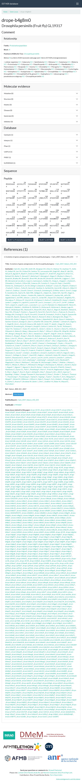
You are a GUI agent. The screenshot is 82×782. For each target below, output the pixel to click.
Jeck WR (20, 298)
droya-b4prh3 (40, 707)
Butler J (35, 381)
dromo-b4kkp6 (60, 518)
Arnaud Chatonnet (55, 770)
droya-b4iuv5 (10, 685)
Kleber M (57, 381)
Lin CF (58, 302)
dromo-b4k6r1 (10, 501)
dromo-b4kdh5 (56, 511)
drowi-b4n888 (50, 671)
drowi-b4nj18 (72, 676)
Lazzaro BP (33, 302)
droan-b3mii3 (28, 429)
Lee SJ (41, 302)
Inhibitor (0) (8, 122)
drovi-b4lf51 (55, 621)
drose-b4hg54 (39, 570)
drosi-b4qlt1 (30, 609)
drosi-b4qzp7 (20, 618)
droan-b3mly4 (39, 434)
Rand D (16, 317)
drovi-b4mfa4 (32, 649)
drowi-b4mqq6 (28, 654)
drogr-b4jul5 (36, 491)
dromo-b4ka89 (57, 506)
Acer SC (14, 338)
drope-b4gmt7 (55, 544)
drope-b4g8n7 (57, 534)
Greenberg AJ (47, 290)
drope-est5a (66, 558)
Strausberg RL (19, 326)
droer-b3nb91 (21, 448)
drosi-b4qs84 (48, 611)
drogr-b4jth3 (15, 491)
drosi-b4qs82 (27, 611)
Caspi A (29, 281)
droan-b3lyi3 (15, 415)
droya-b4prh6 (62, 707)
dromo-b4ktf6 (39, 527)
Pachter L (24, 312)
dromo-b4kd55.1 (44, 508)
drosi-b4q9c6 (10, 599)
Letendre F (60, 358)
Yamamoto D (38, 334)
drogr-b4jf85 (41, 484)
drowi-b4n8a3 (51, 669)
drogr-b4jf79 (48, 482)
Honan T (25, 355)
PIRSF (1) (7, 157)
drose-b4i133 (48, 590)
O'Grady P (16, 312)
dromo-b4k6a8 (46, 499)
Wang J (25, 331)
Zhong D (66, 379)
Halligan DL (38, 293)
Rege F (67, 369)
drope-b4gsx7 (44, 551)
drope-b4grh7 (56, 549)
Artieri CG (69, 274)
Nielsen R (72, 310)
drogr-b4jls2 (68, 487)
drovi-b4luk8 (9, 635)
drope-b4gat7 (33, 537)
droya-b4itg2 (37, 683)
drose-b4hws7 (22, 580)
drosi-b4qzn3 (63, 614)
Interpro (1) (8, 140)
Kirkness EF (20, 300)
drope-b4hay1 (44, 558)
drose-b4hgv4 (28, 573)
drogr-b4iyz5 (53, 470)
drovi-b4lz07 (30, 637)
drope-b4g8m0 (34, 534)
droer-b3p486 (61, 465)
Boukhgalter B (10, 343)
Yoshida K (68, 334)
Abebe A (65, 336)
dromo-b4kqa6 (17, 525)
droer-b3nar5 (10, 448)
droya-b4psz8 (16, 709)
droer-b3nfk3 (38, 451)
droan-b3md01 (52, 424)
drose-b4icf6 (31, 592)
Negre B (57, 310)
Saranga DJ (23, 322)
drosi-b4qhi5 (37, 606)
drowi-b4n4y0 (61, 664)
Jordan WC (43, 298)
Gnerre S (9, 290)
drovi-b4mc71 (21, 649)
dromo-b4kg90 (40, 515)
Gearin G (56, 350)
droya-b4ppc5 (33, 705)
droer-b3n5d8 (10, 441)
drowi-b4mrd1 (39, 654)
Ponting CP (19, 314)
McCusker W (35, 362)
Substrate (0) (8, 116)
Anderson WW (33, 274)
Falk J (60, 348)
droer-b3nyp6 (30, 458)
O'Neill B (61, 367)
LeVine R (68, 358)
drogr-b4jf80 (58, 482)
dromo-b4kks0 (61, 520)
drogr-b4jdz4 (20, 479)
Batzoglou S (45, 276)
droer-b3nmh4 (22, 453)
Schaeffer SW (38, 322)
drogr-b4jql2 (52, 489)
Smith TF (48, 324)
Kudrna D (48, 300)
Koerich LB (29, 300)
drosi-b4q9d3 (31, 599)
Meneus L (70, 362)
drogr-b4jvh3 (57, 491)
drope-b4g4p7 (11, 534)
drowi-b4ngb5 (50, 676)
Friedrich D (40, 350)
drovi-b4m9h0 (33, 647)
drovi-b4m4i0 (55, 640)
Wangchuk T (70, 377)
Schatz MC (48, 322)
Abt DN (70, 271)
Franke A (32, 350)
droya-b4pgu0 (50, 700)
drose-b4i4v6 (64, 587)
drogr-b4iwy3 (21, 470)
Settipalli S (35, 372)
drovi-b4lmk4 (70, 626)
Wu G (31, 334)
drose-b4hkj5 (21, 575)
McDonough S (46, 362)
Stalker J (17, 374)
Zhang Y (24, 336)
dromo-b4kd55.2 (57, 508)
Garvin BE (58, 288)
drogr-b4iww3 (10, 470)
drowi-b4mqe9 (28, 652)
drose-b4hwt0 (33, 580)
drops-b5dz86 (44, 563)
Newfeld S (64, 310)
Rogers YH (24, 319)
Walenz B (18, 331)
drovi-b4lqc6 (61, 628)
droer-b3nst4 (49, 455)
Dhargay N (72, 345)
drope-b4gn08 (22, 549)
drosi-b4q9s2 (16, 602)
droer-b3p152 (50, 465)
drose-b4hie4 (61, 573)
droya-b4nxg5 (32, 685)
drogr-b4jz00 (67, 491)
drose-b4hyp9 (54, 582)
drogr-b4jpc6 (20, 489)
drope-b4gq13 (44, 549)
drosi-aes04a (66, 594)
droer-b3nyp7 (41, 458)
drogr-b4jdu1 (53, 714)
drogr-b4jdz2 (10, 479)
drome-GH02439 (11, 499)
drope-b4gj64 (38, 542)
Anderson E (43, 338)
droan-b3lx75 (56, 410)
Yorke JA (60, 334)
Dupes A (47, 348)
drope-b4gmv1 (10, 549)
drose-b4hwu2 (67, 580)
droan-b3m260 (52, 422)
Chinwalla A (9, 283)
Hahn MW (29, 293)
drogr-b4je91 (27, 482)
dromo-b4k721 (33, 506)
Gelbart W (11, 271)
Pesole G (71, 312)
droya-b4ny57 (10, 688)
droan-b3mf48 (52, 427)
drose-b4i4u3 (59, 585)
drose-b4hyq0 (65, 582)
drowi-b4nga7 (39, 676)
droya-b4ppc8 (66, 705)
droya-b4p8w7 (50, 695)
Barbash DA (9, 276)
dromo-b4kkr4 (50, 520)
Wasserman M (33, 331)
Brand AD (25, 278)
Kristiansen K (39, 300)
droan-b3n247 (27, 439)
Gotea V (30, 290)
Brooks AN (41, 278)
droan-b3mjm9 (65, 431)
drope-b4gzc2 (33, 554)
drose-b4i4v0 (21, 587)
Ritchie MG (9, 319)
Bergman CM (40, 269)
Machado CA (52, 305)
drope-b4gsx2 (33, 551)
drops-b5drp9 (68, 561)
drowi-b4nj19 (11, 678)
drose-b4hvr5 (38, 578)
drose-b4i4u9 (10, 587)
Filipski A (65, 286)
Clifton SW (26, 283)
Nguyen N (26, 367)
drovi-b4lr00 (71, 628)
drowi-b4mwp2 (63, 657)
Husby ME (57, 355)
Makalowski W (63, 305)
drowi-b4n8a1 (29, 669)
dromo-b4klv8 (39, 522)
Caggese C (66, 278)
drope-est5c (14, 561)
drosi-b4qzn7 (16, 616)
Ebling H (34, 286)
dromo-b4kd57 (10, 511)
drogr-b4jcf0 (15, 477)
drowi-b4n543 (39, 671)
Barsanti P (26, 276)
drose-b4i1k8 (27, 585)
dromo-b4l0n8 (16, 532)
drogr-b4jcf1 (26, 477)
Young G (47, 379)
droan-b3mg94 (63, 427)
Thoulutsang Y (12, 377)
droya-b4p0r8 (32, 690)
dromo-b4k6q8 (57, 499)
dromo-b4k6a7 (34, 499)
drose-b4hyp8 (43, 582)
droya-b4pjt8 (71, 700)
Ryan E (28, 372)
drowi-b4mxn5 (17, 661)
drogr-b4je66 (31, 479)
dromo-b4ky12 (40, 530)
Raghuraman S (59, 369)
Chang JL (55, 281)
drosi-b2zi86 (21, 717)
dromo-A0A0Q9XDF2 (13, 513)
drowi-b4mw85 (51, 657)
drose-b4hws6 (11, 580)
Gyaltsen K (52, 353)
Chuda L (61, 343)
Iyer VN (19, 271)
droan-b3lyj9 (46, 415)
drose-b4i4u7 (70, 585)
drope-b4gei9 (65, 539)
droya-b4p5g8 (50, 693)
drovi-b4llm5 (50, 626)
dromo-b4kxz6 (29, 530)
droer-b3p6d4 (65, 463)
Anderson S (52, 338)
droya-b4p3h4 (27, 693)
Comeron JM (35, 283)
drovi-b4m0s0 (11, 640)
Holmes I (24, 295)
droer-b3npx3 (55, 453)
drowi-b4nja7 (21, 678)
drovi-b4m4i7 (62, 642)
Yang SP (54, 334)
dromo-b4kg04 (53, 513)
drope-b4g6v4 (22, 534)
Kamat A (65, 355)
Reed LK (35, 317)
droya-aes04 (26, 683)
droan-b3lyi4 (25, 415)
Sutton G (44, 326)
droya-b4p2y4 (32, 717)
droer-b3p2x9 (32, 463)
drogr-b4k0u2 (53, 494)
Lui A (57, 360)
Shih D (60, 372)
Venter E (42, 329)
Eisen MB (24, 269)
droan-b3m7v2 (52, 419)
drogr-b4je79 (42, 479)
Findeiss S (72, 286)
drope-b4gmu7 (68, 546)
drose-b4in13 (36, 594)
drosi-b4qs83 (37, 611)
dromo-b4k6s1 (44, 503)
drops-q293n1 (62, 566)
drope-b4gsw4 (10, 551)
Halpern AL (47, 293)
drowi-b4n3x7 (39, 664)
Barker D (18, 276)
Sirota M (23, 324)
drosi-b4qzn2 (52, 614)
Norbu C (40, 367)
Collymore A (9, 345)
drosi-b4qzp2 (37, 616)
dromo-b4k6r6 (56, 501)
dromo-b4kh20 (52, 515)
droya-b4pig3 (61, 700)
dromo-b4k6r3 (22, 501)
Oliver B (49, 269)
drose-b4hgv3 (17, 573)
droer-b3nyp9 (63, 458)
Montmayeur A (50, 365)
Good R (23, 290)
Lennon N (52, 358)
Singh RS (10, 324)
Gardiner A (40, 288)
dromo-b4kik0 (27, 518)
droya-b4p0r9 (43, 690)
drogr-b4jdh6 (58, 477)
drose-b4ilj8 (25, 594)
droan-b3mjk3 (50, 429)
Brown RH (50, 278)
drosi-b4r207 (52, 618)
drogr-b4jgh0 (27, 487)
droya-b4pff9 (28, 700)
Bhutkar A (60, 276)
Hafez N (59, 353)
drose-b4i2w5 (48, 585)
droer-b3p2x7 (21, 463)
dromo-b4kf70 (10, 717)
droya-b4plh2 (22, 702)
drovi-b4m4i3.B (18, 642)
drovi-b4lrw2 (20, 630)
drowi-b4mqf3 (63, 652)
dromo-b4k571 (22, 506)
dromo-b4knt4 (50, 522)
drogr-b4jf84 (31, 484)
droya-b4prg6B (17, 707)
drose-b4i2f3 (37, 585)
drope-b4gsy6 (55, 551)
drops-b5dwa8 (22, 563)
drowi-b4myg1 (40, 661)
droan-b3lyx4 (57, 415)
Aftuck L (21, 338)
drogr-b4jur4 (46, 491)
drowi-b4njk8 (53, 678)
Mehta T (55, 362)
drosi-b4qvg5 (31, 614)
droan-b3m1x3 (53, 417)
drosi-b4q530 (48, 602)
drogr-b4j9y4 (10, 475)
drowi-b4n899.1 (17, 669)
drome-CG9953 (52, 496)
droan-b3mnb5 (18, 436)
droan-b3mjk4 (61, 429)
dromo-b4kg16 (17, 515)
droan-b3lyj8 (36, 415)
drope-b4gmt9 (66, 544)
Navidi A (68, 365)
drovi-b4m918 (67, 647)
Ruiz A (56, 319)
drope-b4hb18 (55, 558)
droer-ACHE (48, 439)
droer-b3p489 (28, 467)
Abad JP (63, 271)
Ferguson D (9, 350)
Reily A (49, 317)
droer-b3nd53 (43, 448)
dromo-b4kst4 (62, 525)
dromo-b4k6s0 (33, 503)
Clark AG (17, 269)
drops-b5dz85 (33, 563)
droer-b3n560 (44, 446)
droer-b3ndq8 (64, 448)
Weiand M (16, 379)
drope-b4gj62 (27, 542)
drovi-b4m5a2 (60, 645)
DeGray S (55, 345)
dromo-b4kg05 (64, 513)
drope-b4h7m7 (66, 556)
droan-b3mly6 (61, 434)
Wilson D (49, 331)
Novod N (54, 367)
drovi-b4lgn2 (57, 623)
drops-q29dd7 (17, 566)
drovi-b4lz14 (51, 637)
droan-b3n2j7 (17, 439)
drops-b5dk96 (46, 561)
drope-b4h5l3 (10, 556)
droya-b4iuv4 (68, 683)
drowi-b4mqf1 (52, 652)
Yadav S (40, 379)
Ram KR (10, 317)
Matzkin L (17, 307)
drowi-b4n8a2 (40, 669)
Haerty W (21, 293)
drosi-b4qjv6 (67, 606)
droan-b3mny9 (29, 436)
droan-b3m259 (40, 422)
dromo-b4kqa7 (28, 525)
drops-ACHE (24, 561)
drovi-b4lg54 (66, 621)
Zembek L (58, 379)
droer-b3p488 (17, 467)
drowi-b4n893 (17, 673)
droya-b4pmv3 (44, 702)
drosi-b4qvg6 (42, 614)
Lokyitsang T (31, 360)
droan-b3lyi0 (63, 412)
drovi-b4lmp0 (10, 628)
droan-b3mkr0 (16, 434)
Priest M (50, 369)
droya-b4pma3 (33, 702)
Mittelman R (32, 365)
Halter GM (56, 293)
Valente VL (34, 329)
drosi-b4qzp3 (47, 616)
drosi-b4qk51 (20, 609)
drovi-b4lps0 (51, 628)
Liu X (15, 360)
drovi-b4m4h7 (33, 640)
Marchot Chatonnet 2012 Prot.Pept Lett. (57, 773)
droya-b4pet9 (17, 700)
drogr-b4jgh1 (37, 487)
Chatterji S (71, 281)
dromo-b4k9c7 (67, 503)
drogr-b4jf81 (69, 482)
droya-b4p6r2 (27, 695)
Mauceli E (64, 381)
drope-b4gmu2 (10, 546)
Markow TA (57, 269)
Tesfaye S (65, 374)
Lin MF (64, 302)
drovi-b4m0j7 (72, 637)
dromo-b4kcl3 (33, 508)
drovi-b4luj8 (49, 633)
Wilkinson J (25, 379)
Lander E (8, 302)
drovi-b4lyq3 (20, 637)
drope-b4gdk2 (21, 539)
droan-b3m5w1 (29, 419)
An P (36, 338)
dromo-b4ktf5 (28, 527)
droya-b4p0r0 (10, 690)
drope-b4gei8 (54, 539)
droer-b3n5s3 (44, 712)
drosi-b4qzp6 (10, 618)
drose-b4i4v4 (42, 587)
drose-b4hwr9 (71, 578)
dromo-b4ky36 (51, 530)
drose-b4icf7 (41, 592)
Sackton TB (35, 271)
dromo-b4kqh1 (51, 525)
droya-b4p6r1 (16, 695)
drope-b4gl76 (22, 544)
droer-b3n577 (55, 446)
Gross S (68, 290)
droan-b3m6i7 (40, 419)
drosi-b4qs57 (16, 611)
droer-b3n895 (53, 717)
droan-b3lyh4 (21, 412)
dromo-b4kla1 (27, 522)
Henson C (8, 355)
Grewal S (43, 353)
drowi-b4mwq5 (17, 659)
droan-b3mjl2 (11, 431)
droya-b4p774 (17, 697)
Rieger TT (67, 317)
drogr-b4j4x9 (48, 472)
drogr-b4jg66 (16, 487)
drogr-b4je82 (52, 479)
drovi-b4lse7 (30, 630)
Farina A (66, 348)
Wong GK (18, 334)
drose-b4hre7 (54, 575)
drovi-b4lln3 (60, 626)
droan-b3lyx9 (31, 417)
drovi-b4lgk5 (47, 623)
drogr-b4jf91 (62, 484)
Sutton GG (52, 326)
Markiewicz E (10, 369)
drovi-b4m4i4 (30, 642)
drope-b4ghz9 (16, 542)
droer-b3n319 (71, 443)
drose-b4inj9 (46, 594)
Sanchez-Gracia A (11, 322)
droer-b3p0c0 (49, 460)
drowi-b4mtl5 (61, 654)
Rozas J (39, 319)
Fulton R (24, 288)
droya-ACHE (16, 683)
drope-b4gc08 (67, 537)
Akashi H (24, 274)
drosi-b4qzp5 (68, 616)
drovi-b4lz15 (61, 637)
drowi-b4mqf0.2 (40, 652)
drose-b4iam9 (10, 592)
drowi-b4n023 (17, 671)
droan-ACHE (35, 410)
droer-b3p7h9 (39, 465)
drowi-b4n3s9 (28, 664)
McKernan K (55, 307)
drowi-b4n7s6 (50, 666)
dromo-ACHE (23, 499)
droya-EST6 (71, 709)
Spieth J (54, 324)
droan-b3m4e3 (17, 419)
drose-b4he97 (17, 570)
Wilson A (33, 379)
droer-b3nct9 (32, 448)
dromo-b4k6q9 (69, 499)
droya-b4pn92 (10, 705)
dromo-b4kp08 (61, 522)
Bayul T (26, 341)
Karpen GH (52, 298)
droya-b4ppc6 (44, 705)
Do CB (27, 286)
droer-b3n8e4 (28, 443)
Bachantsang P (10, 341)
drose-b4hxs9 (10, 582)
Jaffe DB (67, 295)
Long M (20, 305)
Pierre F (43, 369)
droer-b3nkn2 (71, 451)
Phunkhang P (34, 369)
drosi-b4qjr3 (56, 606)
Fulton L (17, 288)
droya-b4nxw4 (66, 685)
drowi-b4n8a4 (62, 669)
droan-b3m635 (17, 424)
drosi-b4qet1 (31, 604)
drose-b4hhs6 (50, 573)
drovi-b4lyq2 (10, 637)
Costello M (26, 345)
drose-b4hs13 (65, 575)
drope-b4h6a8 (32, 556)
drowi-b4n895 (28, 673)
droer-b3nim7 (60, 451)
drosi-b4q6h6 (49, 597)
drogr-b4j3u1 (16, 472)
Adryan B (8, 274)
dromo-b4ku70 (21, 714)
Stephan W (9, 326)
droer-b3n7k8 (17, 443)
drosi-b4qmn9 (51, 609)
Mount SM (37, 310)
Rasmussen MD (25, 317)
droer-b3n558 (33, 446)
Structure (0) (8, 99)
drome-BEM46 (28, 496)
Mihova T (23, 365)
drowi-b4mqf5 (17, 654)
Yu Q (52, 379)
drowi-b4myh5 (51, 661)
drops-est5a (54, 563)
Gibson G (66, 288)
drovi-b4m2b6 (22, 640)
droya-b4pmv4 (56, 702)
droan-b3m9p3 (17, 422)
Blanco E (68, 276)
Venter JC (49, 329)
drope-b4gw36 (21, 554)
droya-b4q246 (61, 709)
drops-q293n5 (17, 568)
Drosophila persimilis (31, 54)
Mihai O (8, 365)
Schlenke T (56, 322)
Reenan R (42, 317)
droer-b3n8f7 (38, 443)
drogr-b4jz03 (10, 494)
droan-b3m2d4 (65, 417)
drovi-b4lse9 (40, 630)
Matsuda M (9, 307)
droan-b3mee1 (29, 427)
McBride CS (36, 307)
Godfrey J (16, 290)
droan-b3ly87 (10, 412)
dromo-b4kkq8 (16, 520)
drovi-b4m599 (56, 647)
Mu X (44, 310)
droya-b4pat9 (28, 697)
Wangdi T (8, 379)
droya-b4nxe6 (21, 685)
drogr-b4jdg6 (36, 477)
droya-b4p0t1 (16, 693)
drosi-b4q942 (21, 604)
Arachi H (60, 338)
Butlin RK (58, 278)
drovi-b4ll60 (40, 626)
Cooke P (18, 345)
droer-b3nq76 (66, 453)
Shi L (55, 372)
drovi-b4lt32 (9, 633)
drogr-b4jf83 (20, 484)
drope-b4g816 (22, 537)
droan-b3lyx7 (21, 417)
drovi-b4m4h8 (44, 640)
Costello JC (45, 283)
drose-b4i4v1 (31, 587)
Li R (54, 302)
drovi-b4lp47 (30, 628)
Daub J (60, 283)
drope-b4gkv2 (71, 542)
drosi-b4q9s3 (27, 602)
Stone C (50, 374)
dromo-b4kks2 (16, 522)
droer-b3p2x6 (10, 463)
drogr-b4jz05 (31, 494)
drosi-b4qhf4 (26, 606)
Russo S (62, 319)
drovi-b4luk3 (69, 633)
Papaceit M (33, 312)
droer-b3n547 (11, 446)
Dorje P (33, 348)
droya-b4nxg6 (43, 685)
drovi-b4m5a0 (38, 645)
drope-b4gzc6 (44, 554)
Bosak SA (8, 278)
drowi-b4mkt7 (64, 649)
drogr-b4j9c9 (70, 472)
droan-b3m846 (40, 424)
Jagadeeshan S (10, 298)
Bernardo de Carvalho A (16, 281)
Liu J (20, 360)
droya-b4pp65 (21, 705)
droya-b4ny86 (33, 688)
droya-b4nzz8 (44, 688)
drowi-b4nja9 (42, 678)
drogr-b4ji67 (58, 487)
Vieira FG (64, 329)
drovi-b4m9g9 (22, 647)
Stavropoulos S (41, 374)
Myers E (50, 310)
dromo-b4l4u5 (28, 532)
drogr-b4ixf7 (32, 470)
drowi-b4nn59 (39, 681)
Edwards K (41, 286)
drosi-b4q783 (10, 604)
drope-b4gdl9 (32, 539)
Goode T (19, 353)
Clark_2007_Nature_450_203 (65, 264)
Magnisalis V (9, 362)
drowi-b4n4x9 (50, 664)
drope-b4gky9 (11, 544)
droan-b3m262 (63, 422)
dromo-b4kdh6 (68, 511)
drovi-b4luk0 (59, 633)
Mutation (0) (8, 93)
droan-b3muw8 (63, 436)
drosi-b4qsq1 (10, 614)
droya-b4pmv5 (67, 702)
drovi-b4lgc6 (16, 623)
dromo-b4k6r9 (22, 503)
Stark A (68, 324)
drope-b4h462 (10, 558)
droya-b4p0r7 (21, 690)
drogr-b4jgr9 (48, 487)
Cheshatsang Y (51, 343)
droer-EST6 (38, 467)
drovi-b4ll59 (30, 626)
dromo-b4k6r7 (67, 501)
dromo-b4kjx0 (38, 518)
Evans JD (57, 286)
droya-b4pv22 (38, 709)
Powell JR (41, 314)
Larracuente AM (46, 271)
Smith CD (40, 324)
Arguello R (61, 274)
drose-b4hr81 (43, 575)
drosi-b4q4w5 (27, 597)
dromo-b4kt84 (16, 527)
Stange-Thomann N (28, 374)
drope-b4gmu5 (45, 546)
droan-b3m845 (29, 424)
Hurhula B (48, 355)
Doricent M (25, 348)
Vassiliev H (57, 377)
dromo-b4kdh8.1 (28, 513)
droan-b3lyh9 (53, 412)
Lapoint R (25, 302)
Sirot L (16, 324)
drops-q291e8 (50, 566)
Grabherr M (48, 381)
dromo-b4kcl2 (22, 508)
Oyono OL (19, 369)
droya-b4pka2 (11, 702)
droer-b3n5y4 (43, 441)
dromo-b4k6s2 (56, 503)
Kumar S (65, 300)
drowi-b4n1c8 (17, 664)
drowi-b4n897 (39, 673)
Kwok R (72, 300)
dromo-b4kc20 (10, 508)
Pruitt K (58, 314)
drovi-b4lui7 (29, 633)
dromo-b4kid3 (16, 518)
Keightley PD (70, 298)
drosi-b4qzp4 (58, 616)
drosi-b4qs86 (69, 611)
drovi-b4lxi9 (50, 635)
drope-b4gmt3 (44, 544)
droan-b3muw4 (51, 436)
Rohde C (32, 319)
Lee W (45, 358)
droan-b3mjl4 (21, 431)
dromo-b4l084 (50, 532)
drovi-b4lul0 (30, 635)
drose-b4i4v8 (16, 590)
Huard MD (33, 355)
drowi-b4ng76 (27, 676)
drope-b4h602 (33, 558)
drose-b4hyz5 (16, 585)
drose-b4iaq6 (21, 592)
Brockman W (26, 381)
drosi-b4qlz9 (40, 609)
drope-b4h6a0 (21, 556)
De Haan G (47, 345)
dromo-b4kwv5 (17, 530)
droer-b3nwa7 (60, 455)
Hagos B (66, 353)
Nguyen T (18, 367)
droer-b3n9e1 (60, 443)
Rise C (9, 372)
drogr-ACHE (58, 467)
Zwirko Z (10, 381)
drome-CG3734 (40, 496)
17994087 (18, 405)
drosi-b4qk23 (10, 609)
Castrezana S (37, 281)
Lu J (39, 305)
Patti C (26, 369)
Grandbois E (35, 353)
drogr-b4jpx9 (42, 489)
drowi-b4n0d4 (63, 661)
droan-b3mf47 (40, 427)
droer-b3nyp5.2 (18, 458)
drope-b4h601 (22, 558)
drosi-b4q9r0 (52, 599)
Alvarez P (18, 381)
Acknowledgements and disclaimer (68, 779)
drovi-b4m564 (44, 647)
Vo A (63, 377)
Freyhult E (9, 288)
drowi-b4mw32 (39, 657)
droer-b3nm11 (10, 453)
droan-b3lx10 (46, 410)
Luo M (44, 305)
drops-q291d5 (39, 566)
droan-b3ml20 (27, 434)
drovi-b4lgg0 (37, 623)
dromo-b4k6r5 (44, 501)
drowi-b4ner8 (16, 676)
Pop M (27, 314)
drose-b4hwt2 (45, 580)
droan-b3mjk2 (39, 429)
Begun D (53, 276)
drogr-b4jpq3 (31, 489)
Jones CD (34, 298)
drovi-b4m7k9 (11, 647)
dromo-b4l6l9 (39, 532)
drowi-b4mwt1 (63, 659)
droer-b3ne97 (28, 451)
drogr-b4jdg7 (47, 477)
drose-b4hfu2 (28, 570)
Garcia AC (31, 288)
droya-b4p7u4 (38, 695)
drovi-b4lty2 (43, 714)
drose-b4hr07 (32, 575)
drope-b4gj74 (49, 542)
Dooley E (17, 348)
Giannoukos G (10, 353)
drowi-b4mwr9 (52, 659)
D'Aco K (34, 345)
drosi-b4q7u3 (70, 597)
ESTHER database (10, 3)
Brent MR (33, 278)
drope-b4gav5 (44, 537)
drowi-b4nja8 (32, 678)
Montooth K (28, 310)
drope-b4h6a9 (44, 556)
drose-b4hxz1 (32, 582)
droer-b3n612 (67, 446)
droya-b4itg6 (47, 683)
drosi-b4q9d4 (42, 599)
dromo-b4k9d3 (10, 506)
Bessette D (40, 341)
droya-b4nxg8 (55, 685)
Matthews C (26, 362)
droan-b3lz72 (42, 417)
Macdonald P (64, 360)
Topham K (33, 377)
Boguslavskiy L (62, 341)
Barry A (19, 341)
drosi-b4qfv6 (42, 604)
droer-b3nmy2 (33, 453)
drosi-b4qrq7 (62, 609)
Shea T (42, 372)
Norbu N (47, 367)
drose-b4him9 (72, 573)
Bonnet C (72, 341)
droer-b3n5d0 (70, 439)
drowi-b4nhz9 (61, 676)
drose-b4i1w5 (55, 712)
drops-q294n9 (62, 568)
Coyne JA (53, 283)
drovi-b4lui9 (39, 633)
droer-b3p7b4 (28, 465)
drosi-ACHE (56, 594)
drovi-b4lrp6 (9, 630)
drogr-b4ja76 (64, 475)
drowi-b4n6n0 (17, 666)
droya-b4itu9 (58, 683)
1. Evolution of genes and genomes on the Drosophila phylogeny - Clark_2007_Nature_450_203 (38, 257)
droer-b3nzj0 (38, 460)
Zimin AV (31, 336)
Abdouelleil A (47, 336)
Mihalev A (15, 365)
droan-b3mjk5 (72, 429)
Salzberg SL (70, 319)
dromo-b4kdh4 (45, 511)
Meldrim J (63, 362)
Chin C (41, 381)
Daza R (40, 345)
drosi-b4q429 (37, 602)
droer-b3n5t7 (32, 441)
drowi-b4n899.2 (62, 673)
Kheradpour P (10, 300)
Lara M (39, 358)
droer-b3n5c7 (59, 439)
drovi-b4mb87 (10, 649)
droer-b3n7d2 (54, 441)
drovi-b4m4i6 (51, 642)
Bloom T (48, 341)
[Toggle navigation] (77, 4)
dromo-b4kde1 (22, 511)
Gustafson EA (12, 293)
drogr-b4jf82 (10, 484)
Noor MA (8, 312)
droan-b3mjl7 (32, 431)
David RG (66, 283)
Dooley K (9, 348)
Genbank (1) (8, 135)
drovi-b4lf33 (45, 621)
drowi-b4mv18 (28, 657)
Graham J (26, 353)
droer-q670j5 (48, 467)
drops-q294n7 (50, 568)
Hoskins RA (32, 295)
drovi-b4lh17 (68, 623)
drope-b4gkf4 (60, 542)
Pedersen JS (63, 312)
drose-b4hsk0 (16, 578)
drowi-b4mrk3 (50, 654)
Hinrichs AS (16, 295)
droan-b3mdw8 (17, 427)
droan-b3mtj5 (40, 436)
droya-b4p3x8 (39, 693)
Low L (26, 305)
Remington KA (58, 317)
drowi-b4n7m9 (22, 712)
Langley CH (16, 302)
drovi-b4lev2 (35, 621)
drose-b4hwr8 (60, 578)
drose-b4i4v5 (53, 587)
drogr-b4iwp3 (69, 467)
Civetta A (18, 283)
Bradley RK (17, 278)
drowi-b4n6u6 (39, 666)
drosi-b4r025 (41, 618)
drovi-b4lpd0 (41, 628)
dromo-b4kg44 (28, 515)
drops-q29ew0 (28, 566)
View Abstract (18, 394)
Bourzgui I (20, 343)
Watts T (42, 331)
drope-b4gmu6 (56, 546)
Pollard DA (26, 271)
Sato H (30, 322)
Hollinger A (17, 355)
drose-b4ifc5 (62, 592)
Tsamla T (49, 377)
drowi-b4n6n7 (28, 666)
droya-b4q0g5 (49, 709)
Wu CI (25, 334)
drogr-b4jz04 (20, 494)
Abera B (72, 336)
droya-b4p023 (61, 695)
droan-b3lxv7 (67, 410)
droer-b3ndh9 (54, 448)
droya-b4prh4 (51, 707)
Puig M (64, 314)
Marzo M (72, 305)
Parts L (55, 312)
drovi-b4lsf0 (50, 630)
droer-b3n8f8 (49, 443)
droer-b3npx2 (44, 453)
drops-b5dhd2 (35, 561)
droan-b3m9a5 (63, 419)
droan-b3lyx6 (10, 417)
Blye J (54, 341)
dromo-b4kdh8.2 (41, 513)
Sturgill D (37, 326)
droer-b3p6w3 (17, 465)
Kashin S (8, 358)
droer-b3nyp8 (52, 458)
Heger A (71, 293)
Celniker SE (47, 281)
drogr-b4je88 (63, 479)
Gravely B (37, 290)
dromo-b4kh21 (63, 515)
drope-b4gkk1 (33, 712)
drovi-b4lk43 (20, 626)
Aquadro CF (44, 274)
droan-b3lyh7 (42, 412)
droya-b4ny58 (21, 688)
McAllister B (26, 307)
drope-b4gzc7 (55, 554)
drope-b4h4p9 (66, 554)
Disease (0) (8, 110)
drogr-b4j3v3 (27, 472)
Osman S (68, 367)
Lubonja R (50, 360)
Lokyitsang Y (41, 360)
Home (5, 12)
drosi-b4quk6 (20, 614)
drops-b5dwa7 (10, 563)
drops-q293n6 (28, 568)
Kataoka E (60, 298)
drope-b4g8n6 (45, 534)
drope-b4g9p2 (68, 534)
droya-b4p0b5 (55, 688)
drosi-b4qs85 (59, 611)
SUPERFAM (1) (9, 163)
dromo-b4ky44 (63, 530)
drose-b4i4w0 (27, 590)
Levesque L (48, 302)
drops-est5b (64, 563)
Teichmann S (67, 326)
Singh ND (56, 271)
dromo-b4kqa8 (39, 525)
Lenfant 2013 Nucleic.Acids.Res (29, 773)
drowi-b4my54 (28, 661)
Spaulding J (9, 374)
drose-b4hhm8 (39, 573)
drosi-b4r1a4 (31, 618)
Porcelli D (33, 314)
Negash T (10, 367)
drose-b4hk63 (11, 575)
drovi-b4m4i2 (66, 640)
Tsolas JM (26, 329)
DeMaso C (64, 345)
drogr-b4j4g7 (37, 472)
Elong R (54, 348)
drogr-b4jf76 (37, 482)
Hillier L (8, 295)
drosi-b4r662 (63, 618)
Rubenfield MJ (48, 319)
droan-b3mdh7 (64, 424)
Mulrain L (60, 365)
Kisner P (27, 358)
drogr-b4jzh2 (42, 494)
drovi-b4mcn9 (33, 714)
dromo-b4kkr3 (39, 520)
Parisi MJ (41, 312)
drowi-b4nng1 (61, 681)
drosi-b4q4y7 (38, 597)
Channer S (41, 343)
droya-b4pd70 (61, 697)
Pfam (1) (7, 146)
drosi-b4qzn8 (26, 616)
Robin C (17, 319)
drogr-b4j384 (32, 475)
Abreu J (7, 338)
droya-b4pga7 (39, 700)
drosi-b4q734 (59, 602)
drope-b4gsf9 (67, 549)
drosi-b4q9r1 (63, 599)
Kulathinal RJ (57, 300)
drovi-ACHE (25, 621)
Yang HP (47, 334)
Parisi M (49, 312)
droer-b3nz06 (17, 460)
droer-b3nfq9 (49, 451)
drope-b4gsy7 (67, 551)
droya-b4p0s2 (65, 690)
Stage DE (61, 324)
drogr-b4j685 (53, 475)
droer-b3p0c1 (60, 460)
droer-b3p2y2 (54, 463)
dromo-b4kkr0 (28, 520)
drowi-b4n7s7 (61, 666)
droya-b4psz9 (27, 709)
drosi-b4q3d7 (16, 597)
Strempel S (29, 326)
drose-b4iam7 (70, 590)
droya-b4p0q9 (66, 688)
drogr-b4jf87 (52, 484)
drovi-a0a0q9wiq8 (66, 714)
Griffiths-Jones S (59, 290)
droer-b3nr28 (28, 455)
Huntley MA (58, 295)
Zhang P (17, 336)
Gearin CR (64, 350)
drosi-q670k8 (15, 621)
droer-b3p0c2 (71, 460)
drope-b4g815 (10, 537)
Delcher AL (9, 286)
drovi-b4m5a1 (49, 645)
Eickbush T (50, 286)
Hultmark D (49, 295)
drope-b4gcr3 (10, 539)
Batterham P (35, 276)
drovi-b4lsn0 (60, 630)
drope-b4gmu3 (22, 546)
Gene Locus (14, 12)
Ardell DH (52, 274)
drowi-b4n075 (28, 671)
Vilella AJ (72, 329)
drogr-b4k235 (17, 496)
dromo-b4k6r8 (10, 503)
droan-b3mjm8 (53, 431)
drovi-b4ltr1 (19, 633)
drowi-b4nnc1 (50, 681)
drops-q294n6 (39, 568)
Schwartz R (65, 322)
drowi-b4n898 (50, 673)
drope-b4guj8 (10, 554)
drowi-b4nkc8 (64, 678)
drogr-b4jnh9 (10, 489)
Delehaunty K (19, 286)
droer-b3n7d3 (65, 441)
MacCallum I (9, 384)
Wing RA (65, 331)
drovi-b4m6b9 (71, 645)
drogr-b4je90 (16, 482)
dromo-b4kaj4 (68, 506)
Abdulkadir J (57, 336)
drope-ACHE (60, 532)
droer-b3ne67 (17, 451)
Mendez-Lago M (67, 307)
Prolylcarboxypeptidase (18, 46)
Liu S (24, 360)
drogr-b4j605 (42, 475)
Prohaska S (50, 314)
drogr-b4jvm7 (10, 714)
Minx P (7, 310)
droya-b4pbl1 (39, 697)
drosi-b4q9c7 (20, 599)
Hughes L (41, 355)
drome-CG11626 (65, 496)
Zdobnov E (9, 336)
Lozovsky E (33, 305)
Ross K (22, 372)
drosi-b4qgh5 (63, 604)
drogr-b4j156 (21, 475)
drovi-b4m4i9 (16, 645)
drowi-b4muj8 (17, 657)
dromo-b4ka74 (45, 506)
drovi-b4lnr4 (20, 628)
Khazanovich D (17, 358)
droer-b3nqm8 (17, 455)
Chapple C (62, 281)
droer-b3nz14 (27, 460)
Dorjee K (40, 348)
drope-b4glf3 (33, 544)
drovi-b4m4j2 (27, 645)
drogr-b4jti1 (25, 491)
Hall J (72, 353)
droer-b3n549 (22, 446)
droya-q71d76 (10, 712)
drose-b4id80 (52, 592)
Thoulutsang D (24, 377)
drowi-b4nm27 (27, 681)
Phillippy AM (9, 314)
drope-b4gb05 (55, 537)
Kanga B (72, 355)
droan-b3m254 (28, 422)
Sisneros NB (31, 324)
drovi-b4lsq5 (70, 630)
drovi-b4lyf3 (70, 635)
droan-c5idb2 (38, 439)
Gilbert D (73, 288)
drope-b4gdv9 (43, 539)
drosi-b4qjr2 (46, 606)
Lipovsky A (9, 360)
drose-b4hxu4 (21, 582)
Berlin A (32, 341)
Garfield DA (49, 288)
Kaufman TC (67, 269)
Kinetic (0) (8, 105)
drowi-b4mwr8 (40, 659)
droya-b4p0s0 (54, 690)
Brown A (28, 343)
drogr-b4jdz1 (68, 477)
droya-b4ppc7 (55, 705)
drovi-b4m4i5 (40, 642)
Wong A (11, 334)
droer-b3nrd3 (38, 455)
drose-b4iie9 (15, 594)
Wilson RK (57, 331)
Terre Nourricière (56, 775)
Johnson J (27, 298)
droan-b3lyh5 (32, 412)
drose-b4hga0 (50, 570)
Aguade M (16, 274)
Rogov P (16, 372)
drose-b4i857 (59, 590)
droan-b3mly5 (50, 434)
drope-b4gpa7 (33, 549)
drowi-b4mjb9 (53, 649)
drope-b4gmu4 (33, 546)
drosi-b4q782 (70, 602)
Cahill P (34, 343)
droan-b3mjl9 (42, 431)
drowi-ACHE (42, 649)
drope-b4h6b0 (55, 556)
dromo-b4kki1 (49, 518)
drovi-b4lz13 (40, 637)
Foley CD (24, 350)
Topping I (41, 377)
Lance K (33, 358)
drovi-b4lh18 (10, 626)
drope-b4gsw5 (22, 551)
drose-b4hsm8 (27, 578)
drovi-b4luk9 (20, 635)
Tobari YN (8, 329)
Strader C (57, 374)
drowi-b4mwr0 (29, 659)
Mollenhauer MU (17, 310)
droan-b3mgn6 (17, 429)
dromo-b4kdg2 (33, 511)
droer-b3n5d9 (21, 441)
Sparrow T (67, 372)
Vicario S (57, 329)
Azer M (66, 338)
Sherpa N (49, 372)
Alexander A (29, 338)
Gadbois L (48, 350)
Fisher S (17, 350)
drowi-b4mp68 (16, 652)
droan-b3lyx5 (67, 415)
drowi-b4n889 (62, 671)
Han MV (64, 293)
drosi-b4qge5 (52, 604)
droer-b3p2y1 (43, 463)
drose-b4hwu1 (56, 580)
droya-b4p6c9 (61, 693)
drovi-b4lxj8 (60, 635)
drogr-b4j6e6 (59, 472)
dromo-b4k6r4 (33, 501)
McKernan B (45, 307)
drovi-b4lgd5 (26, 623)
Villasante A (9, 331)
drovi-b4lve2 (40, 635)
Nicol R (33, 367)
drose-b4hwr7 (49, 578)
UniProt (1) (8, 152)
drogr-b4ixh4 (42, 470)
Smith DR (32, 269)
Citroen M (68, 343)
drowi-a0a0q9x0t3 (68, 712)
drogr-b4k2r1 (63, 494)
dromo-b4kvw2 (61, 527)
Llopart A (13, 305)
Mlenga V (41, 365)
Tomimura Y (17, 329)
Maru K (18, 362)
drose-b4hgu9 (61, 570)
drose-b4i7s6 (38, 590)
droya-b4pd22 (50, 697)
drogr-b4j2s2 (64, 470)
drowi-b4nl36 (16, 681)
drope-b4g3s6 (71, 532)
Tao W (59, 326)
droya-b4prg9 (29, 707)
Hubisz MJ (40, 295)
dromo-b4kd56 (69, 508)
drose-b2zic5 (42, 717)
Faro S (72, 348)
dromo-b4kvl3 (50, 527)
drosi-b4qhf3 (16, 606)
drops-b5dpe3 (57, 561)
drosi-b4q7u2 (59, 597)
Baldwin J (38, 336)
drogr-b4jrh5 (62, 489)
